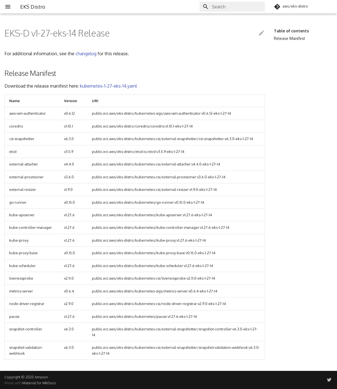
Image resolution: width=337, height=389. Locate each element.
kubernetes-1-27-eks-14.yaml (108, 86)
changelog (85, 53)
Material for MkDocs (39, 383)
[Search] (232, 7)
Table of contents (291, 30)
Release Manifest (289, 38)
